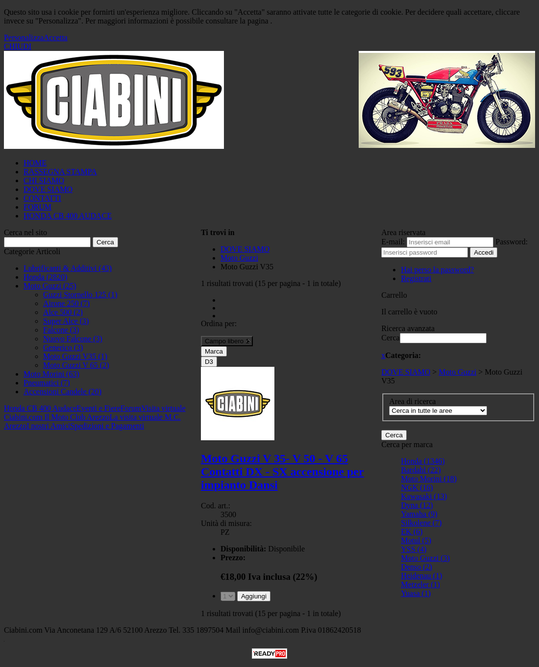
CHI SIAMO (44, 180)
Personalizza (24, 37)
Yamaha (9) (419, 514)
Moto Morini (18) (429, 479)
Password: (511, 242)
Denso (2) (416, 567)
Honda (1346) (422, 461)
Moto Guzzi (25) (50, 286)
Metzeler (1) (420, 584)
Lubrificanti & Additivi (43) (68, 268)
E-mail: (393, 242)
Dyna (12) (417, 505)
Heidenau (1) (421, 576)
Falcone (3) (61, 330)
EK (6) (411, 531)
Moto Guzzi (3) (425, 558)
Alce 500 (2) (63, 312)
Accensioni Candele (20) (62, 391)
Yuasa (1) (416, 593)
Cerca (390, 338)
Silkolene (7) (421, 523)
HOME (35, 163)
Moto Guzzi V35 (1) (75, 356)
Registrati (416, 278)
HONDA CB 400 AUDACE (68, 216)
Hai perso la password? (437, 269)
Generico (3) (63, 347)
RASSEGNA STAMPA (60, 171)
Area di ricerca (412, 401)
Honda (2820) (45, 277)
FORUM (37, 207)
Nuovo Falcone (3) (72, 338)
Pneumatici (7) (47, 383)
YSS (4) (413, 549)
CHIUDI (17, 46)
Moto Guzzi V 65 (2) (76, 365)
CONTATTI (42, 198)
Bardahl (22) (421, 470)
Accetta (56, 37)
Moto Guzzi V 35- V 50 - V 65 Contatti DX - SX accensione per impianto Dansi (282, 471)
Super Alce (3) (66, 321)
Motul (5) (416, 540)
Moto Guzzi (457, 372)
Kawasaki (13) (424, 496)
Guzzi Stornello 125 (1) (80, 294)
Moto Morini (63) (51, 374)
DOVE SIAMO (48, 189)
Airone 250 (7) (66, 303)
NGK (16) (417, 487)
